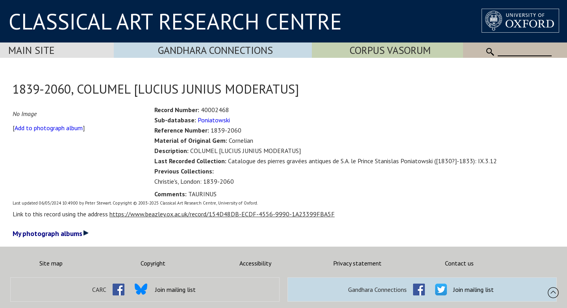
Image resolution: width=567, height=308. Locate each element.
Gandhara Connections (215, 50)
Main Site (31, 50)
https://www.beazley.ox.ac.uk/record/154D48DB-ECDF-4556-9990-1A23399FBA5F (222, 214)
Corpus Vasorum (390, 50)
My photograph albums (51, 233)
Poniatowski (214, 120)
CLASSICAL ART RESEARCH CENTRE (175, 21)
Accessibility (255, 263)
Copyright (153, 263)
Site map (51, 263)
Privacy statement (357, 263)
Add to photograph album (49, 128)
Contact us (459, 263)
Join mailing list (175, 289)
